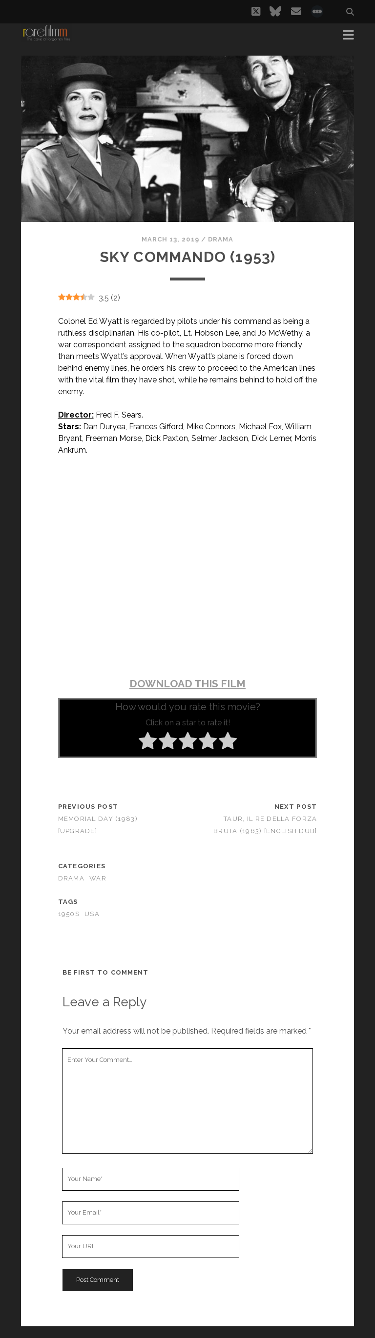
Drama (220, 239)
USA (92, 914)
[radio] (148, 742)
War (97, 878)
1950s (69, 914)
